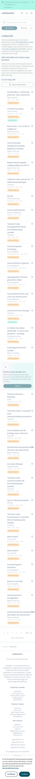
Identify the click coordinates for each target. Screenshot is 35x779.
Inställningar (11, 774)
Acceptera (24, 774)
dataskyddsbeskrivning (10, 768)
